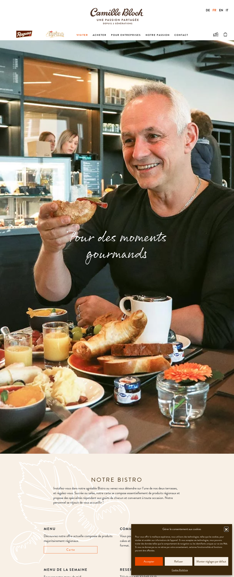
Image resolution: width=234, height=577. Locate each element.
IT (227, 10)
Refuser (178, 561)
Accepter (149, 561)
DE (208, 10)
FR (214, 10)
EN (221, 10)
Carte (70, 549)
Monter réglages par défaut (211, 561)
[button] (226, 529)
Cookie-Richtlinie (180, 570)
